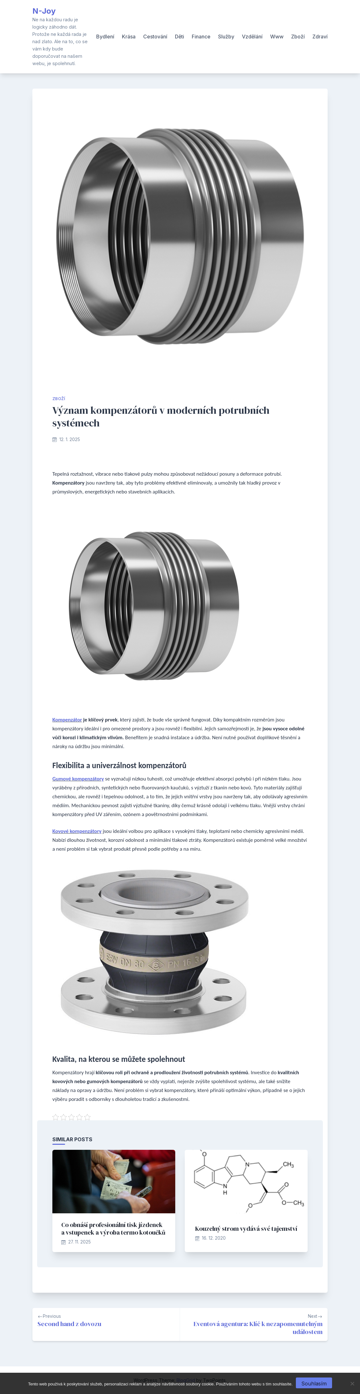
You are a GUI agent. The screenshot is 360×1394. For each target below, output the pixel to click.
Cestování (155, 36)
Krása (129, 36)
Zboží (298, 36)
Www (276, 36)
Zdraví (320, 36)
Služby (226, 36)
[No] (352, 1383)
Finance (201, 36)
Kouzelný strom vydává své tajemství (246, 1228)
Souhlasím (314, 1383)
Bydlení (105, 36)
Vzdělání (252, 36)
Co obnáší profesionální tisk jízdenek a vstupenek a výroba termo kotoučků (113, 1229)
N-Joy (44, 11)
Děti (179, 36)
